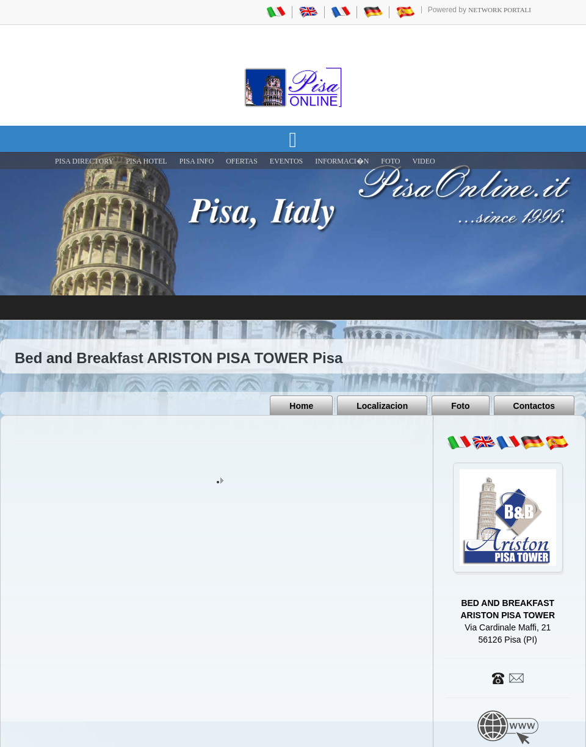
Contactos (534, 406)
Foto (460, 406)
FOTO (390, 161)
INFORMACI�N (342, 161)
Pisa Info (196, 161)
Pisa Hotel (146, 161)
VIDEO (423, 161)
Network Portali (499, 9)
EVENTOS (286, 161)
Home (301, 406)
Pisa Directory (84, 161)
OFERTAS (242, 161)
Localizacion (382, 406)
